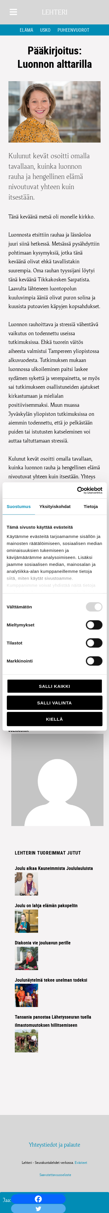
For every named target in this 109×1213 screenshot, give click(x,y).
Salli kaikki (54, 686)
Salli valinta (54, 702)
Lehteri (54, 12)
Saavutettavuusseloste (54, 1175)
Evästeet (81, 1162)
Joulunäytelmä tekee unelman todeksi (51, 980)
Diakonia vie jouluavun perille (43, 943)
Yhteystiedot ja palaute (54, 1144)
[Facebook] (38, 1199)
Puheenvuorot (73, 30)
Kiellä (54, 719)
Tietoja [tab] (91, 506)
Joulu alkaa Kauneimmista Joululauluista (54, 868)
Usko (45, 30)
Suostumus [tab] (19, 506)
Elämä (26, 30)
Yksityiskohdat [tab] (55, 506)
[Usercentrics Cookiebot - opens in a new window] (77, 490)
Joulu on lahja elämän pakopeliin (46, 905)
